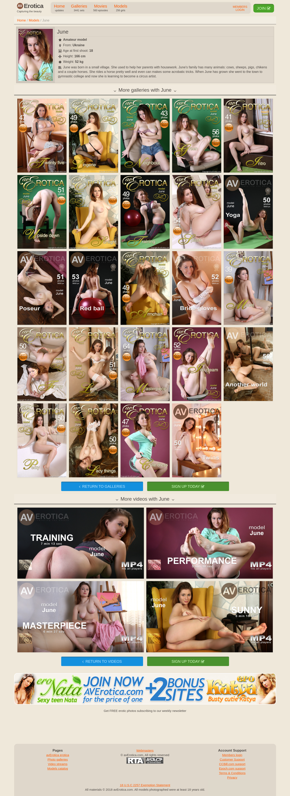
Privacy (232, 777)
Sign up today (188, 486)
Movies (100, 8)
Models (120, 8)
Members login (232, 755)
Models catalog (57, 768)
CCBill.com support (232, 764)
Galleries (79, 8)
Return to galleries (102, 486)
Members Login (240, 8)
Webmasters (144, 750)
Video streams (58, 764)
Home (59, 8)
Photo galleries (57, 759)
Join (264, 8)
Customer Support (232, 759)
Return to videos (102, 661)
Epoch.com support (232, 768)
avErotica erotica (57, 755)
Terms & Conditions (232, 773)
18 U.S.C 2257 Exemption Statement (145, 785)
